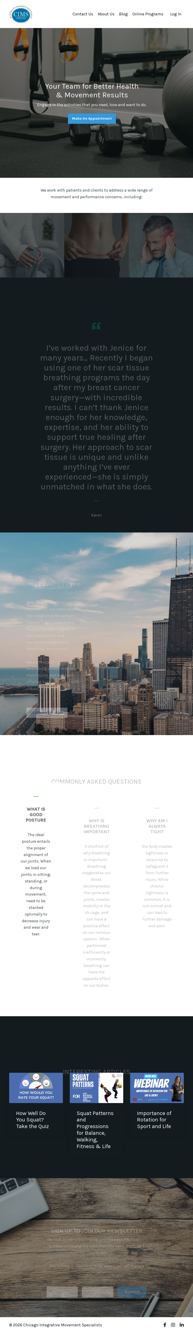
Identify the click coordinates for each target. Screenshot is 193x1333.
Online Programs (147, 14)
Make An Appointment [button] (92, 118)
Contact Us (83, 14)
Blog (123, 14)
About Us (106, 14)
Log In (176, 14)
